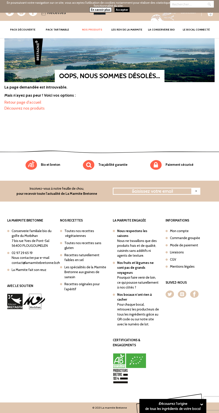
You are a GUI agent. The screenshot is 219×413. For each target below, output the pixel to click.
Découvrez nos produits (24, 108)
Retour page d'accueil (22, 102)
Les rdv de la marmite (126, 29)
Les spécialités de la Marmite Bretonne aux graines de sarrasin (85, 272)
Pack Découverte (25, 26)
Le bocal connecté (196, 29)
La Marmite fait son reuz (29, 270)
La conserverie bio (161, 29)
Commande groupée (185, 238)
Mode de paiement (184, 245)
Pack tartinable (57, 29)
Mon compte (179, 231)
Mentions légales (182, 267)
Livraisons (177, 252)
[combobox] (192, 4)
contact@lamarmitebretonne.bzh (36, 263)
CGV (173, 260)
